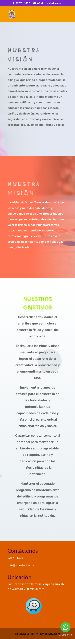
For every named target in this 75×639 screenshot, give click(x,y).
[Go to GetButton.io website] (65, 635)
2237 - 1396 (23, 3)
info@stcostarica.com (22, 565)
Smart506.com (50, 634)
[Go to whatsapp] (65, 627)
